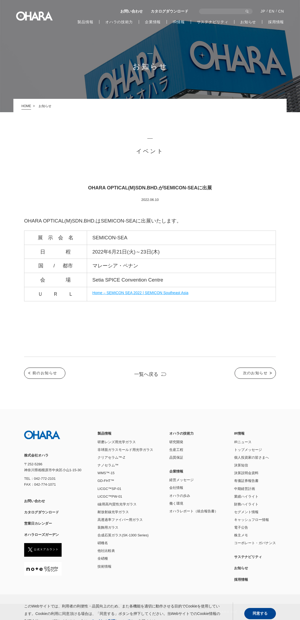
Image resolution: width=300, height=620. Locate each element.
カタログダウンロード (169, 11)
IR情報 (179, 22)
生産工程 (176, 450)
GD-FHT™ (106, 481)
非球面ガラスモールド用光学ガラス (125, 450)
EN (272, 11)
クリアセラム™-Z (111, 457)
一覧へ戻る (146, 374)
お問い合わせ (131, 11)
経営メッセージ (181, 480)
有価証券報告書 (246, 481)
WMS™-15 (106, 473)
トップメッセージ (248, 450)
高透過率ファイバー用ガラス (120, 520)
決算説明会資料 (246, 473)
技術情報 (104, 566)
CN (281, 11)
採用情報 (276, 22)
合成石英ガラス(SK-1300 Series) (123, 535)
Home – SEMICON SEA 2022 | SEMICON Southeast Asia (140, 293)
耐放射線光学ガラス (113, 512)
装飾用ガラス (108, 527)
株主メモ (241, 535)
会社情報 (176, 488)
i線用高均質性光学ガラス (117, 504)
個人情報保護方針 (38, 612)
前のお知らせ (44, 373)
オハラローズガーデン (41, 535)
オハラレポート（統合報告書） (193, 511)
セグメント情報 (246, 512)
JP (263, 11)
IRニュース (243, 442)
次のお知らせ (255, 373)
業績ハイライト (246, 496)
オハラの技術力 (119, 22)
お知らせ (248, 22)
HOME (26, 106)
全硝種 (103, 558)
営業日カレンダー (38, 523)
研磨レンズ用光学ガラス (117, 442)
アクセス (164, 612)
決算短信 (241, 465)
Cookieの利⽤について (77, 612)
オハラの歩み (179, 496)
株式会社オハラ (34, 16)
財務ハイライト (246, 504)
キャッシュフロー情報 (251, 520)
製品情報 (85, 22)
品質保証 (176, 457)
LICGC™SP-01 (109, 489)
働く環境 (176, 503)
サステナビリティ (212, 22)
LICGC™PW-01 (110, 496)
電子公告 (241, 527)
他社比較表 (106, 551)
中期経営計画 (244, 489)
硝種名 (103, 543)
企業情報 (153, 22)
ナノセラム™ (108, 465)
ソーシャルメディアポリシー (126, 612)
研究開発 (176, 442)
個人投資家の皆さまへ (251, 457)
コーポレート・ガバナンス (255, 543)
